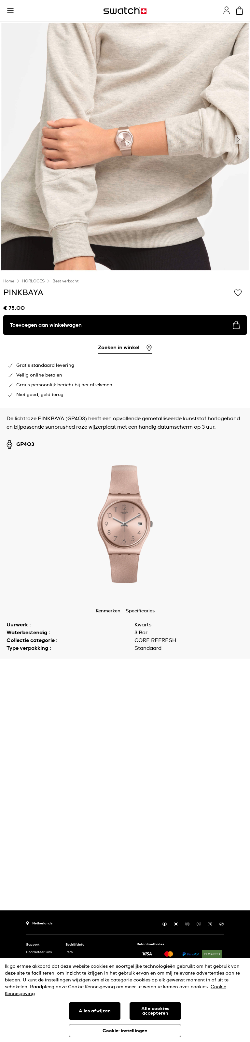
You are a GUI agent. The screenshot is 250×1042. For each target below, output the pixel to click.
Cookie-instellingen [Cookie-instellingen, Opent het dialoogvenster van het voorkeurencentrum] (125, 1031)
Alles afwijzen (95, 1011)
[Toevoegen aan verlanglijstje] (238, 292)
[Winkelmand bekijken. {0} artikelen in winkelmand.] (239, 11)
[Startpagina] (125, 10)
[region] (125, 1000)
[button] (10, 11)
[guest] (226, 10)
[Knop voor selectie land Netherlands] (39, 922)
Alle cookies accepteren (155, 1011)
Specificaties (140, 611)
